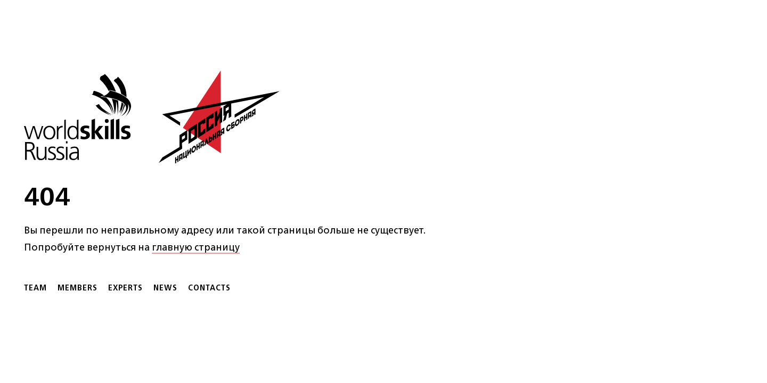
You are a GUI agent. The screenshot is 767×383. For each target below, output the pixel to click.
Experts (125, 287)
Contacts (209, 287)
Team (35, 287)
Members (77, 287)
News (165, 287)
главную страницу (196, 246)
